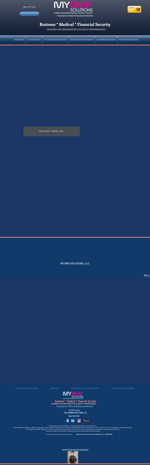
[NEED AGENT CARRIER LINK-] (52, 131)
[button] (82, 39)
